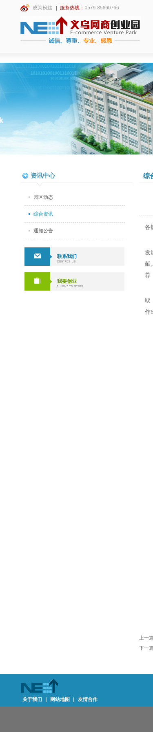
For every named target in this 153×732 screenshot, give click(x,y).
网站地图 (60, 699)
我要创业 (67, 281)
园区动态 (43, 197)
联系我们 (67, 256)
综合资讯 (43, 214)
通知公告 (43, 231)
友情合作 (88, 699)
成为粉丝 (36, 8)
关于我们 (32, 699)
